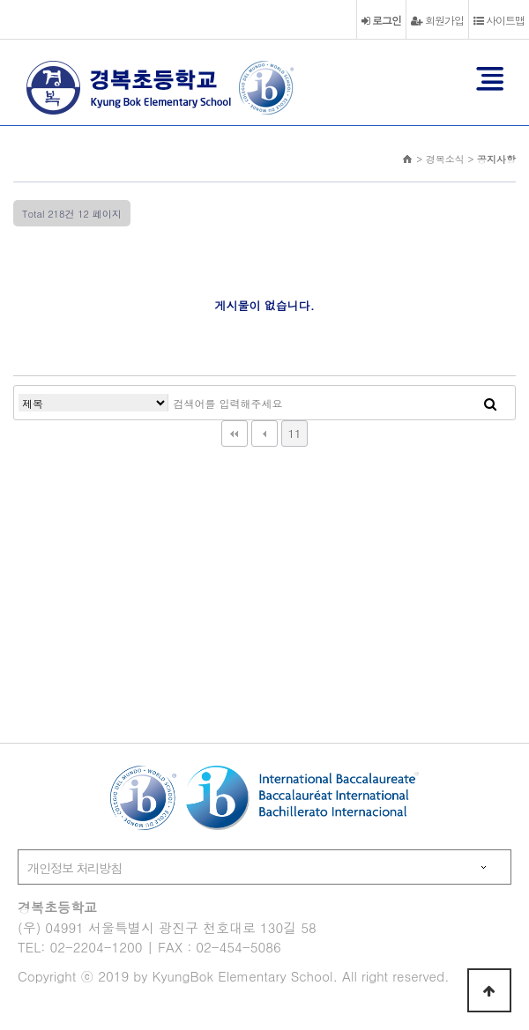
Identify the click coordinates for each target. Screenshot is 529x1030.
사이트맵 (499, 19)
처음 (234, 433)
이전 (264, 433)
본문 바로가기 (0, 0)
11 (294, 433)
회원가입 (437, 19)
